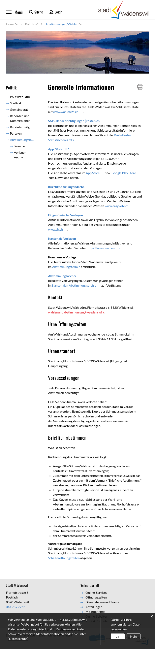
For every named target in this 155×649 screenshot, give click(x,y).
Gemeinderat (19, 109)
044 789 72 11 (16, 607)
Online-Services (96, 592)
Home (10, 24)
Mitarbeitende (95, 611)
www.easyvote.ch (119, 206)
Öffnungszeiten (96, 597)
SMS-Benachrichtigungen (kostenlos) (76, 121)
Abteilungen (93, 607)
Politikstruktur (20, 97)
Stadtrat (15, 103)
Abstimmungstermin (66, 267)
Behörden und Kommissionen (20, 118)
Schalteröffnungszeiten (64, 558)
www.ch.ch (57, 229)
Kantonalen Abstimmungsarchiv (76, 285)
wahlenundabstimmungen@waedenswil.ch (77, 312)
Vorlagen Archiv (20, 154)
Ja (117, 636)
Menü (14, 12)
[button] (32, 24)
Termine (19, 146)
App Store (95, 173)
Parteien (16, 133)
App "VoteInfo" (61, 149)
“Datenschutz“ (17, 638)
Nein (133, 636)
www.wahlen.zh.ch (68, 112)
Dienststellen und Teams (102, 602)
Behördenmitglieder (23, 127)
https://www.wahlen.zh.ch (107, 248)
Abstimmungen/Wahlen (24, 140)
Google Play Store (125, 173)
